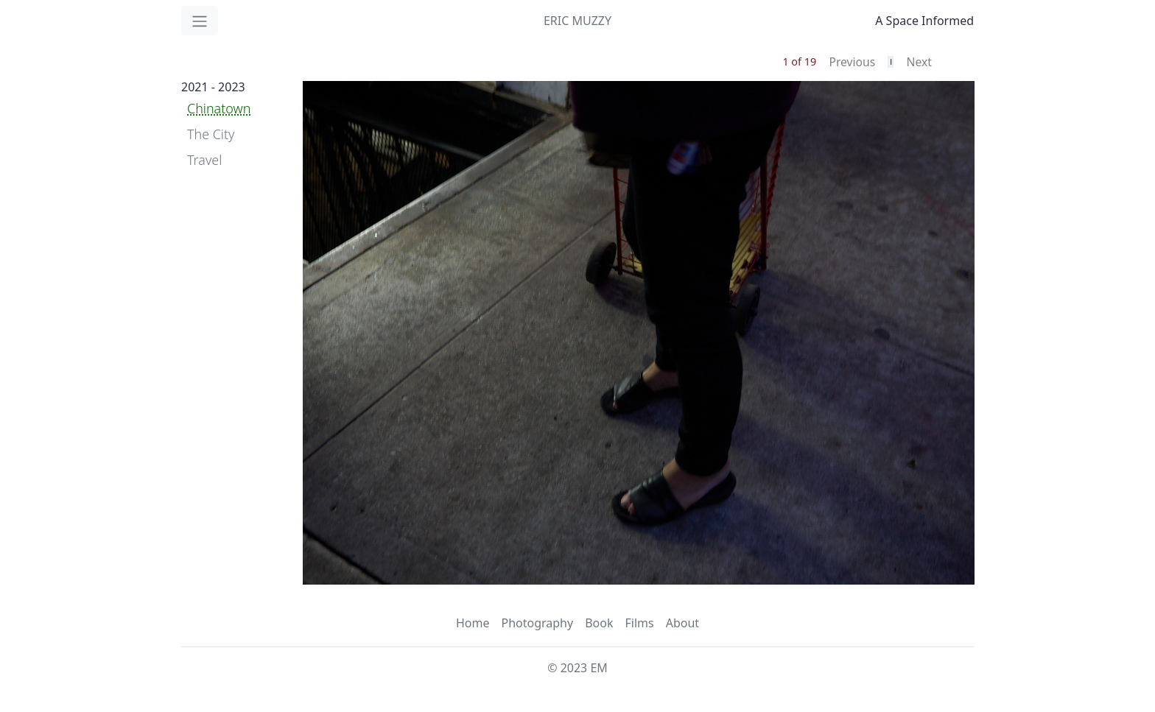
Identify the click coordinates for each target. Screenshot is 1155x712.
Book (599, 623)
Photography (537, 623)
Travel (204, 160)
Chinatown (218, 108)
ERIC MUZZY (577, 21)
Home (473, 623)
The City (210, 134)
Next (919, 62)
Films (639, 623)
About (682, 623)
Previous (852, 62)
